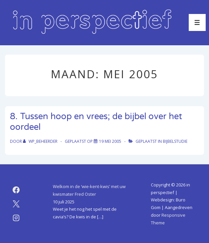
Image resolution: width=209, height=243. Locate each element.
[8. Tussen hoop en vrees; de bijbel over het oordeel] (110, 141)
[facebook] (16, 190)
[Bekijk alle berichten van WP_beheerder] (40, 141)
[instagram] (16, 218)
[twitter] (16, 204)
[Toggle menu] (197, 22)
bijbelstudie (175, 141)
